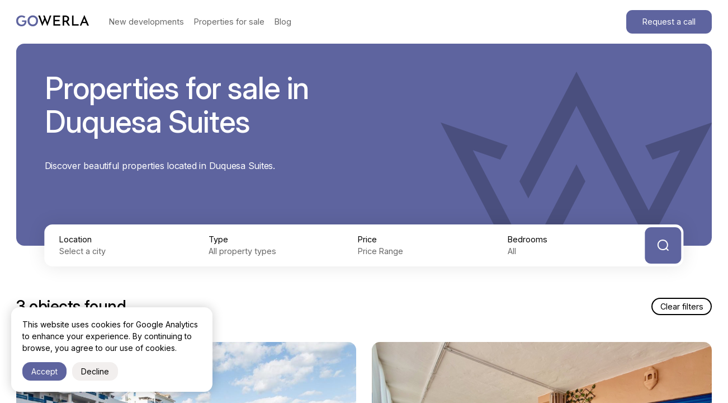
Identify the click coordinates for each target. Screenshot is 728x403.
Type (218, 239)
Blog (283, 21)
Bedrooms (527, 239)
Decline (95, 371)
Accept (44, 371)
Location (75, 239)
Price (367, 239)
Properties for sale (229, 21)
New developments (146, 21)
